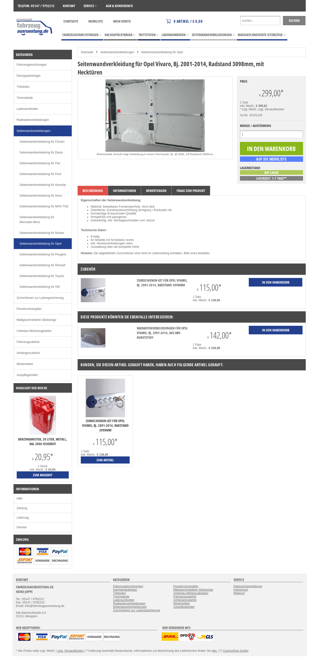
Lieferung (23, 517)
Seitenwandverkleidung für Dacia (41, 152)
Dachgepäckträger (29, 75)
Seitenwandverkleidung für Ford (40, 174)
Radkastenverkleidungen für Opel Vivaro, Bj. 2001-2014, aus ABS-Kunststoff (162, 333)
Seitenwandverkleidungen (117, 52)
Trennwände (25, 98)
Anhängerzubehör (28, 353)
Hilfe (20, 498)
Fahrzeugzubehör (28, 342)
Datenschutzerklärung (248, 586)
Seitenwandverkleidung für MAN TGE (44, 206)
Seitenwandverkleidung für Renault (42, 265)
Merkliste (95, 21)
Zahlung (22, 508)
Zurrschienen (125, 253)
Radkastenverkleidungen (33, 120)
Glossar (22, 527)
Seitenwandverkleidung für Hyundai (43, 185)
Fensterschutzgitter (29, 309)
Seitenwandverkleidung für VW (40, 287)
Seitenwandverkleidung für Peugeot (43, 254)
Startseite (70, 21)
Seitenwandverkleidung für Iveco (41, 195)
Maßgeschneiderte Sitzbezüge (36, 320)
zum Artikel (105, 460)
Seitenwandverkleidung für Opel (162, 52)
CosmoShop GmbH (235, 651)
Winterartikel (25, 364)
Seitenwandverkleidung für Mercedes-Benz (37, 219)
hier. (215, 651)
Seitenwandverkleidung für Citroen (42, 141)
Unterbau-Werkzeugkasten (34, 331)
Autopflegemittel (27, 375)
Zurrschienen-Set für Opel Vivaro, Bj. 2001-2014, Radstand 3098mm (162, 282)
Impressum (241, 589)
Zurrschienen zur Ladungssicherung (40, 298)
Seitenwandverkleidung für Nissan (42, 233)
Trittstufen (23, 86)
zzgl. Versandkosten (271, 109)
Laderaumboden (27, 109)
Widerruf (239, 593)
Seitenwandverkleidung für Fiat (40, 163)
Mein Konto (122, 21)
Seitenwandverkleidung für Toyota (42, 276)
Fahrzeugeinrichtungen (32, 64)
